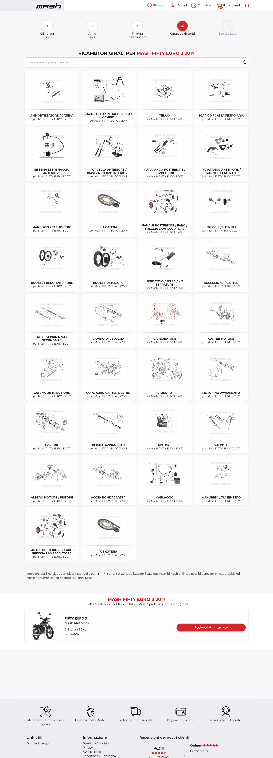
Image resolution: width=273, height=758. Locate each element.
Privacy (88, 747)
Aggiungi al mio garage (211, 627)
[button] (43, 626)
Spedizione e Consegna (99, 756)
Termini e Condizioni (97, 743)
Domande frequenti (40, 743)
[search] (245, 62)
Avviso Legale (92, 751)
